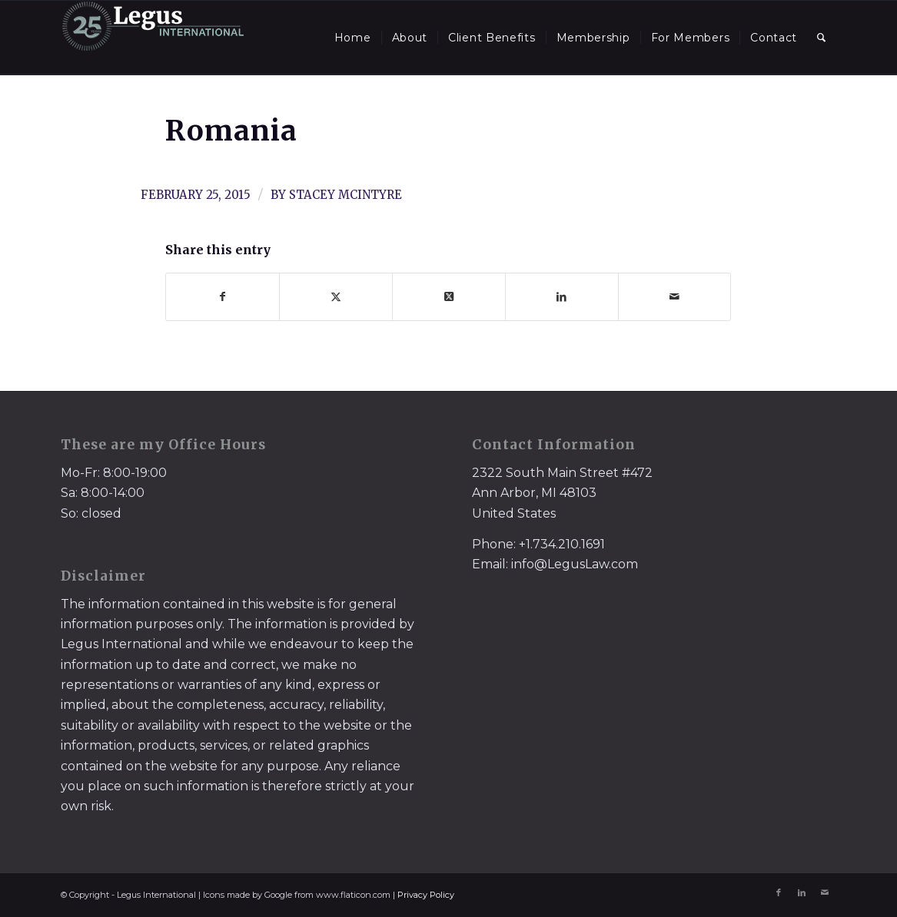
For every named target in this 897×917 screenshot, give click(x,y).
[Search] (821, 37)
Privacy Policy (425, 894)
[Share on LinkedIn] (562, 296)
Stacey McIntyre (345, 194)
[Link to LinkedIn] (801, 892)
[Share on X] (336, 296)
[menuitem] (352, 37)
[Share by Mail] (675, 296)
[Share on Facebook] (222, 296)
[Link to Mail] (824, 892)
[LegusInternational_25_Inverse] (153, 37)
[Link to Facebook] (778, 892)
